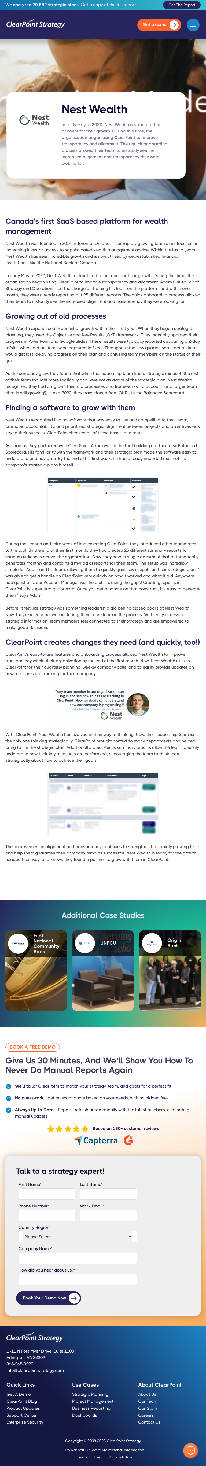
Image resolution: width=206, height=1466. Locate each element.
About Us (147, 1394)
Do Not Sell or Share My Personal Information (104, 1450)
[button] (193, 25)
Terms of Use (88, 1457)
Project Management (92, 1401)
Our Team (147, 1401)
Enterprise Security (24, 1422)
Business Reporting (91, 1408)
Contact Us (149, 1422)
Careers (146, 1415)
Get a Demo (18, 1394)
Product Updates (23, 1408)
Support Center (21, 1415)
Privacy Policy (120, 1457)
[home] (35, 25)
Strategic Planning (90, 1394)
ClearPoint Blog (21, 1401)
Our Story (147, 1408)
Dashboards (84, 1415)
